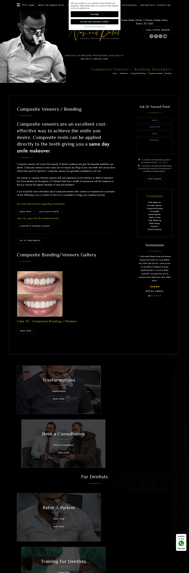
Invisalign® (154, 211)
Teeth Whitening (154, 220)
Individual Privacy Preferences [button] (94, 27)
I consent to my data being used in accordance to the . (154, 161)
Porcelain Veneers (154, 205)
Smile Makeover (154, 202)
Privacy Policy (162, 162)
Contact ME (163, 5)
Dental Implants (154, 214)
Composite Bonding (138, 73)
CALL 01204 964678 (158, 29)
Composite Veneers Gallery (35, 226)
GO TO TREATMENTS (30, 241)
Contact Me (152, 541)
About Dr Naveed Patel (51, 5)
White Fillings (154, 223)
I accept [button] (94, 14)
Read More (25, 331)
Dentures (154, 226)
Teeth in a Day (155, 217)
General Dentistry (155, 229)
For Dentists (147, 5)
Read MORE (54, 396)
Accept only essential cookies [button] (94, 21)
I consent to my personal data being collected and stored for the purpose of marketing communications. (154, 168)
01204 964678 (97, 548)
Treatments (124, 73)
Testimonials (129, 5)
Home (32, 5)
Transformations (96, 541)
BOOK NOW (25, 211)
